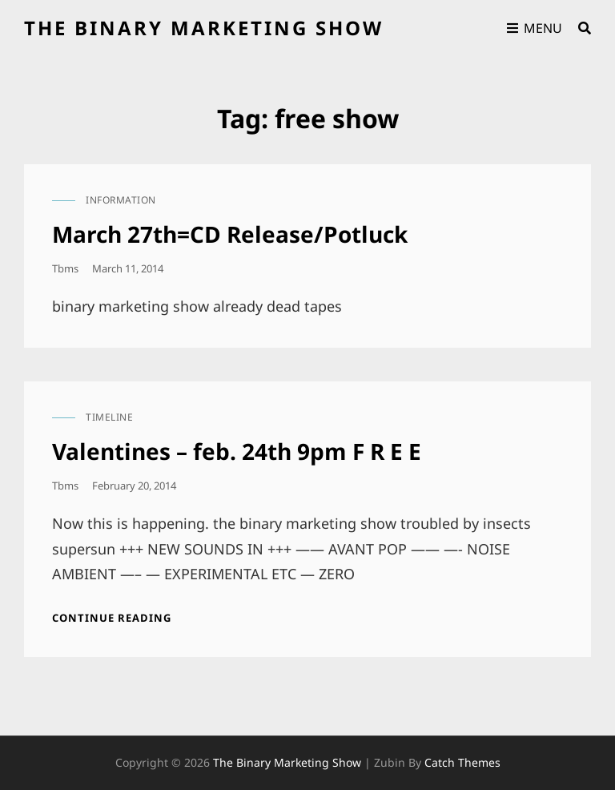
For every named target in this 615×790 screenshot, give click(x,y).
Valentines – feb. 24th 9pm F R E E (236, 451)
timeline (109, 417)
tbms (65, 268)
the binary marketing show (204, 27)
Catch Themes (462, 762)
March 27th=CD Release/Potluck (230, 234)
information (121, 200)
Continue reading (111, 618)
